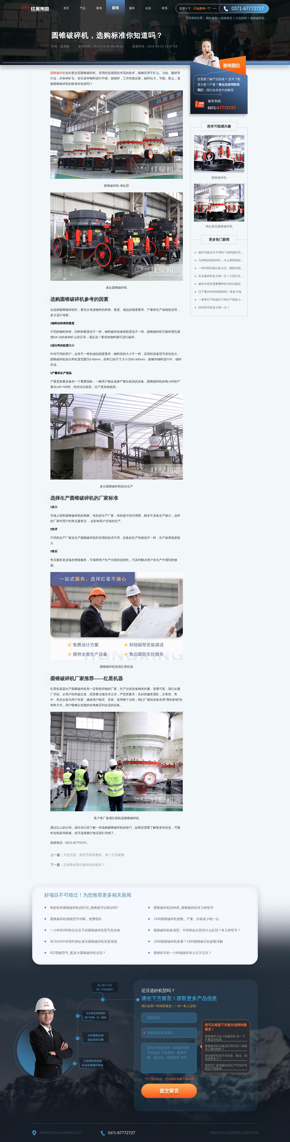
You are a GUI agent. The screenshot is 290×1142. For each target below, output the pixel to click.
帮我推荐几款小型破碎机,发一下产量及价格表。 (225, 1038)
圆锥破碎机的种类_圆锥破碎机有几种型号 (183, 907)
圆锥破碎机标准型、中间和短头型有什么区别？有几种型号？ (197, 930)
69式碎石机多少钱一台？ (214, 307)
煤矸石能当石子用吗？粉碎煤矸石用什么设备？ (221, 252)
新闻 (115, 8)
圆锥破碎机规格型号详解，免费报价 (76, 919)
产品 (82, 8)
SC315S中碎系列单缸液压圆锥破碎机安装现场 (83, 941)
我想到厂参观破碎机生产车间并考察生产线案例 (226, 1067)
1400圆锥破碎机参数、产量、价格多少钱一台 (186, 919)
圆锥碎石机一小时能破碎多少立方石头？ (183, 952)
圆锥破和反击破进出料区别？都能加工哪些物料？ (226, 1047)
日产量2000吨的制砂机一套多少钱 (219, 291)
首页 (66, 8)
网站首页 (213, 18)
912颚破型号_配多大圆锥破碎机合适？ (78, 952)
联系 (165, 8)
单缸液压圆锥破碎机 (219, 226)
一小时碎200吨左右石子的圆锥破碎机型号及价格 (85, 930)
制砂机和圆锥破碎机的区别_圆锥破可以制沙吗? (84, 907)
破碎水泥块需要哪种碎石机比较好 (219, 283)
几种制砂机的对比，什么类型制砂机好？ (221, 260)
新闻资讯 (228, 18)
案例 (99, 8)
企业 (148, 8)
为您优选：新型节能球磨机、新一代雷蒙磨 (93, 855)
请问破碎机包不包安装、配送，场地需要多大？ (226, 1057)
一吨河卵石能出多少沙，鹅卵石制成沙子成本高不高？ (221, 268)
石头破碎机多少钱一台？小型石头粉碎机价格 (221, 276)
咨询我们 (231, 65)
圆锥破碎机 (57, 73)
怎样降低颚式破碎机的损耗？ (84, 864)
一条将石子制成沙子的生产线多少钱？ (221, 299)
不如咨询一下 (202, 8)
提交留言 (169, 1090)
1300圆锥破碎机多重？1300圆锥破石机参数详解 (188, 941)
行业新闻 (243, 18)
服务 (132, 8)
